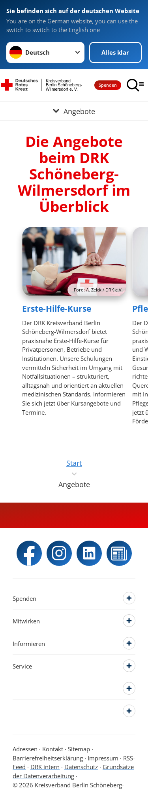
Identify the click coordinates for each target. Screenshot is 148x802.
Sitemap (79, 749)
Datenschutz (81, 767)
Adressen (25, 749)
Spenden (108, 85)
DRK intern (45, 767)
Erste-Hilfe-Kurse (56, 308)
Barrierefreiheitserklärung (48, 758)
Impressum (103, 758)
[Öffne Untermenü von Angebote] (74, 110)
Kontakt (52, 749)
